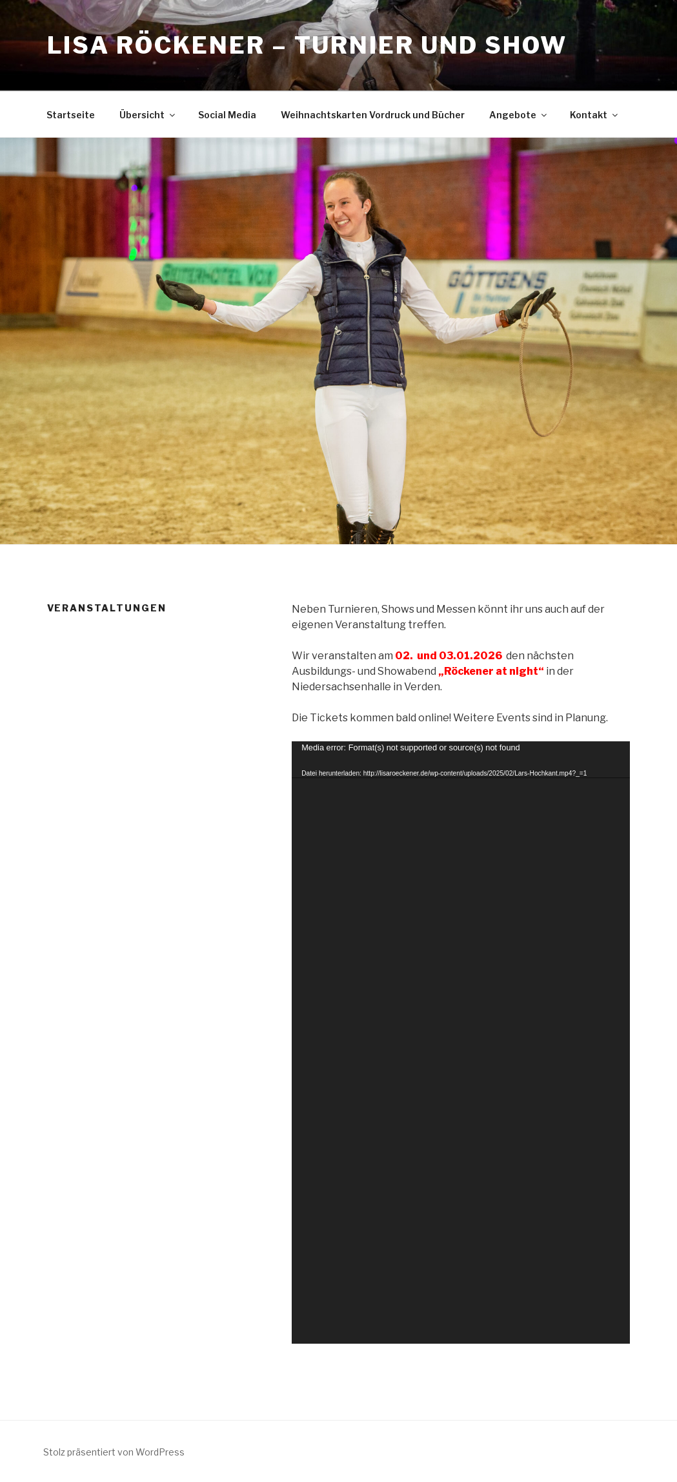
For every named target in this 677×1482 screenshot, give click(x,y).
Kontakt (595, 114)
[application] (461, 1042)
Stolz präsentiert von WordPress (114, 1451)
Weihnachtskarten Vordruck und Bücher (373, 114)
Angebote (519, 114)
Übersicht (148, 114)
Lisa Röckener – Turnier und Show (307, 45)
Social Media (227, 114)
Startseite (70, 114)
